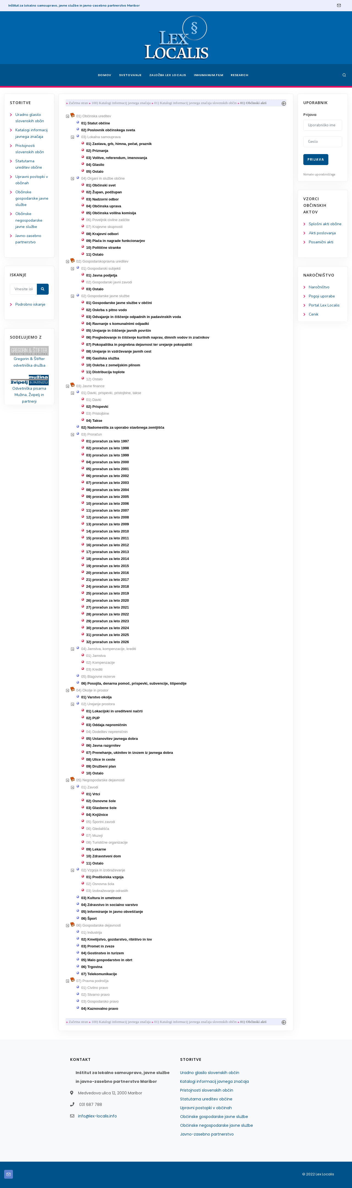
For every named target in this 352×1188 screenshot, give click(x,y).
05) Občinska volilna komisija (111, 213)
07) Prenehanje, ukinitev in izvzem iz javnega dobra (129, 753)
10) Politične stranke (103, 248)
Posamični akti (321, 242)
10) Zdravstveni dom (103, 856)
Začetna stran (78, 103)
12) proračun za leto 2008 (107, 517)
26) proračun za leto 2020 (107, 600)
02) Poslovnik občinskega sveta (108, 130)
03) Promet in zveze (97, 946)
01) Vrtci (93, 794)
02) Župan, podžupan (104, 192)
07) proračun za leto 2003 (107, 483)
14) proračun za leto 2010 (107, 531)
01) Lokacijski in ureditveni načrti (114, 711)
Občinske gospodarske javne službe (31, 198)
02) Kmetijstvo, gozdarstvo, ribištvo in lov (116, 939)
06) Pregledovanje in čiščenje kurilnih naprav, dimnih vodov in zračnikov (147, 337)
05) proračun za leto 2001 (107, 469)
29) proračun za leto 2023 (107, 621)
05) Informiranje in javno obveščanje (112, 912)
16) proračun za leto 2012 (107, 545)
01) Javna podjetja (101, 275)
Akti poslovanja (322, 233)
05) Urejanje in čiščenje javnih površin (118, 330)
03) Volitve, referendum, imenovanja (116, 158)
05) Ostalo (94, 171)
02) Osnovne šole (101, 801)
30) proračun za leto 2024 (107, 628)
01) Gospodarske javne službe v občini (119, 303)
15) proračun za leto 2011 (107, 538)
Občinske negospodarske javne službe (28, 220)
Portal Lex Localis (324, 305)
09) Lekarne (96, 849)
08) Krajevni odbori (102, 234)
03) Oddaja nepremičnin (106, 725)
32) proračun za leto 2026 (107, 642)
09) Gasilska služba (102, 358)
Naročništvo (319, 287)
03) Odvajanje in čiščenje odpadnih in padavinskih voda (133, 317)
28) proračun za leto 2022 (107, 614)
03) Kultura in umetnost (101, 898)
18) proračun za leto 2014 (107, 559)
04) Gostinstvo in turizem (102, 953)
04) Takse (94, 421)
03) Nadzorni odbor (102, 199)
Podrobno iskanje (30, 304)
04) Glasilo (95, 165)
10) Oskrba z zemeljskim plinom (113, 365)
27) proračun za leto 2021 (107, 607)
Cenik (313, 314)
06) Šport (89, 918)
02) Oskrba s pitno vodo (106, 310)
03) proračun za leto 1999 (107, 455)
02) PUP (93, 718)
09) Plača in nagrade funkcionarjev (115, 241)
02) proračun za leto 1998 (107, 448)
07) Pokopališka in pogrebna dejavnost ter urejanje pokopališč (139, 344)
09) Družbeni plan (101, 766)
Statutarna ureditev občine (206, 1099)
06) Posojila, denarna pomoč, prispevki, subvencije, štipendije (133, 683)
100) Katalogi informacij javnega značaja (121, 103)
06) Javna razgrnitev (103, 745)
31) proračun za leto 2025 (107, 635)
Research (239, 75)
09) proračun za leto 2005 (107, 497)
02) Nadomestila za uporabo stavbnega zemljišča (122, 427)
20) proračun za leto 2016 (107, 573)
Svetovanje (130, 75)
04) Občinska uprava (103, 206)
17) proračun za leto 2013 (107, 552)
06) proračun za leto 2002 (107, 476)
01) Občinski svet (101, 185)
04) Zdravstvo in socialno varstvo (109, 905)
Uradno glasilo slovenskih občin (209, 1072)
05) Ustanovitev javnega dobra (112, 739)
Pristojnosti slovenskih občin (206, 1090)
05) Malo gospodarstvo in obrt (106, 960)
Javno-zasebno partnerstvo (207, 1134)
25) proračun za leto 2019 (107, 593)
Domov (104, 75)
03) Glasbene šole (101, 808)
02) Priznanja (97, 151)
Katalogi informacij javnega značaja (214, 1081)
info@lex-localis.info (97, 1116)
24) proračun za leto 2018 (107, 586)
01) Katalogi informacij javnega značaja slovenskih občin (195, 103)
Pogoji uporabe (322, 296)
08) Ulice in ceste (100, 759)
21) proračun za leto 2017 (107, 580)
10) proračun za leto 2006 (107, 503)
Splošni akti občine (325, 224)
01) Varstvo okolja (96, 697)
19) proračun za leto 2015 (107, 566)
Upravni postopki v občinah (206, 1108)
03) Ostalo (94, 289)
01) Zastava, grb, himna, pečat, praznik (119, 144)
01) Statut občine (95, 123)
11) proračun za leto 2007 (107, 510)
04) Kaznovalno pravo (99, 1008)
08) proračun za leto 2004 (107, 490)
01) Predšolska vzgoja (104, 877)
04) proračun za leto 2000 (107, 462)
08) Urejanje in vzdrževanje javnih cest (118, 351)
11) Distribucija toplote (105, 372)
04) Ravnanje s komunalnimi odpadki (117, 324)
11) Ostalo (94, 254)
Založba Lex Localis (167, 75)
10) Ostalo (94, 773)
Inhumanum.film (208, 75)
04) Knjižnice (97, 815)
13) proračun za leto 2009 (107, 524)
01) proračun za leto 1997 (107, 441)
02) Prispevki (97, 407)
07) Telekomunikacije (99, 974)
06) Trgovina (91, 967)
